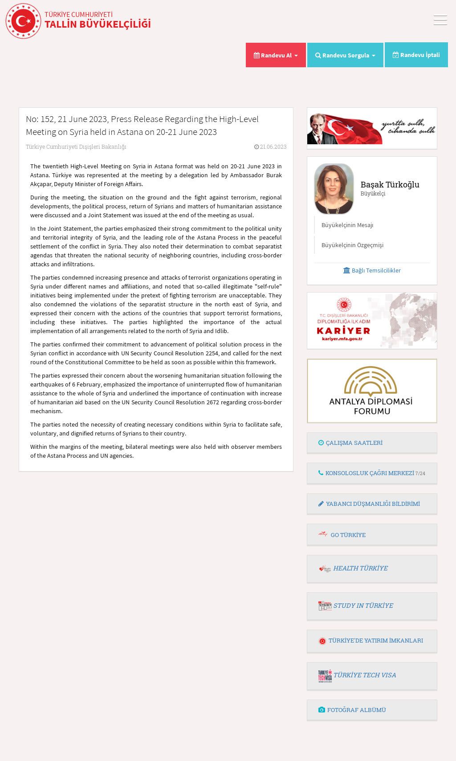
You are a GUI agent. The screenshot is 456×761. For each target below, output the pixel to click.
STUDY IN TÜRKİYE (363, 605)
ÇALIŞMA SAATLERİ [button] (350, 443)
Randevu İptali (416, 55)
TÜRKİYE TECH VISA (364, 675)
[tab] (372, 443)
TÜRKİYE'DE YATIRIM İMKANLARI (370, 640)
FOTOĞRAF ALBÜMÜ (352, 710)
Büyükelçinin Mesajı (347, 225)
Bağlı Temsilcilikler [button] (372, 270)
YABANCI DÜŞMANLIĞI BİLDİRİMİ (369, 504)
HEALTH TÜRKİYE (360, 568)
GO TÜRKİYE (348, 535)
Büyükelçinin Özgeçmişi (352, 245)
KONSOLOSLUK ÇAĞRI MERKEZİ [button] (371, 473)
